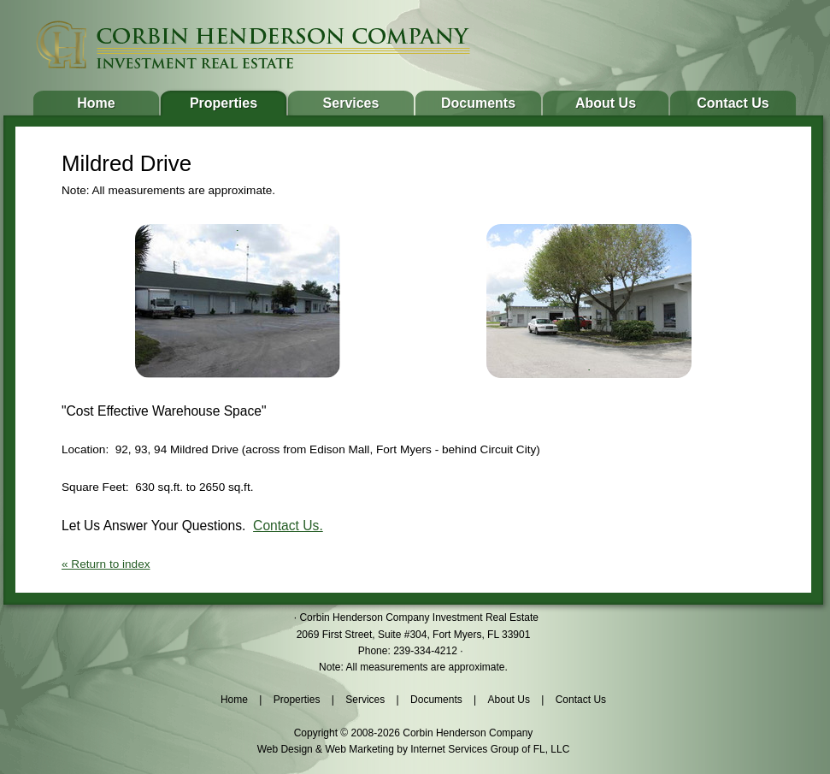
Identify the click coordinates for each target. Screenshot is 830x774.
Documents (478, 103)
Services (351, 103)
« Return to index (106, 564)
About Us (605, 103)
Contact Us (732, 103)
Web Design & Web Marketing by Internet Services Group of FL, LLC (413, 749)
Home (96, 103)
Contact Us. (288, 525)
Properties (223, 103)
